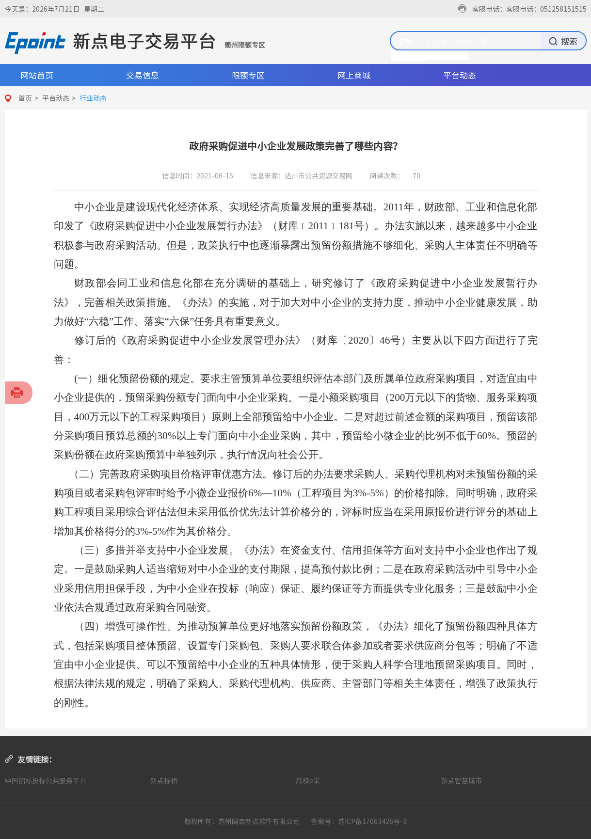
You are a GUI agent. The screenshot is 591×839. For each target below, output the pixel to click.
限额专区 (248, 75)
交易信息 (142, 75)
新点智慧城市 (461, 780)
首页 (25, 98)
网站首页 (36, 75)
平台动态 (459, 75)
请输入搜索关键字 (460, 41)
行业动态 (93, 98)
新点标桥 (163, 780)
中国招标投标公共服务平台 (45, 780)
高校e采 (308, 780)
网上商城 (353, 75)
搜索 (563, 41)
